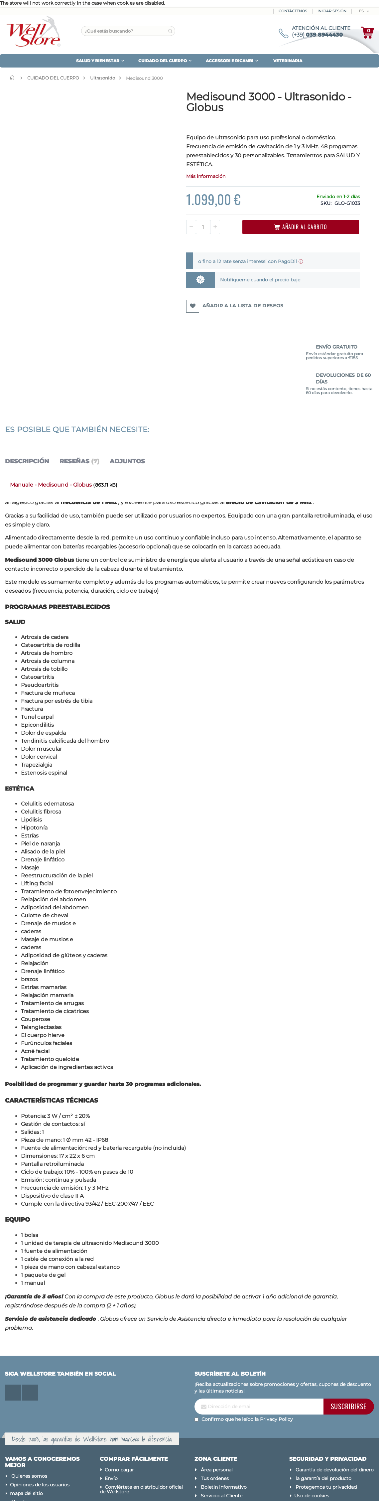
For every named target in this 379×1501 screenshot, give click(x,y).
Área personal (217, 1390)
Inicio (13, 77)
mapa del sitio (26, 1414)
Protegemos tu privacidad (326, 1407)
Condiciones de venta (320, 1438)
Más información (166, 185)
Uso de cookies (311, 1416)
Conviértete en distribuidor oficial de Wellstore (141, 1409)
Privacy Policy (276, 1339)
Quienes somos (29, 1397)
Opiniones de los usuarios (39, 1405)
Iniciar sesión (331, 11)
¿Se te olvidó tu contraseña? (233, 1424)
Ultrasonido (102, 78)
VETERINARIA (287, 60)
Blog (17, 1431)
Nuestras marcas (30, 1423)
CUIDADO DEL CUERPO (53, 78)
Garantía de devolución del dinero (335, 1390)
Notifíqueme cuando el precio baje (214, 289)
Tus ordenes (215, 1399)
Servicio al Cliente (221, 1416)
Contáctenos (293, 11)
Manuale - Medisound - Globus (51, 405)
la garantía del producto (323, 1399)
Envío (111, 1399)
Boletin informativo (224, 1407)
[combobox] (128, 31)
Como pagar (119, 1390)
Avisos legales (310, 1446)
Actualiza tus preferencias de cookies (325, 1427)
